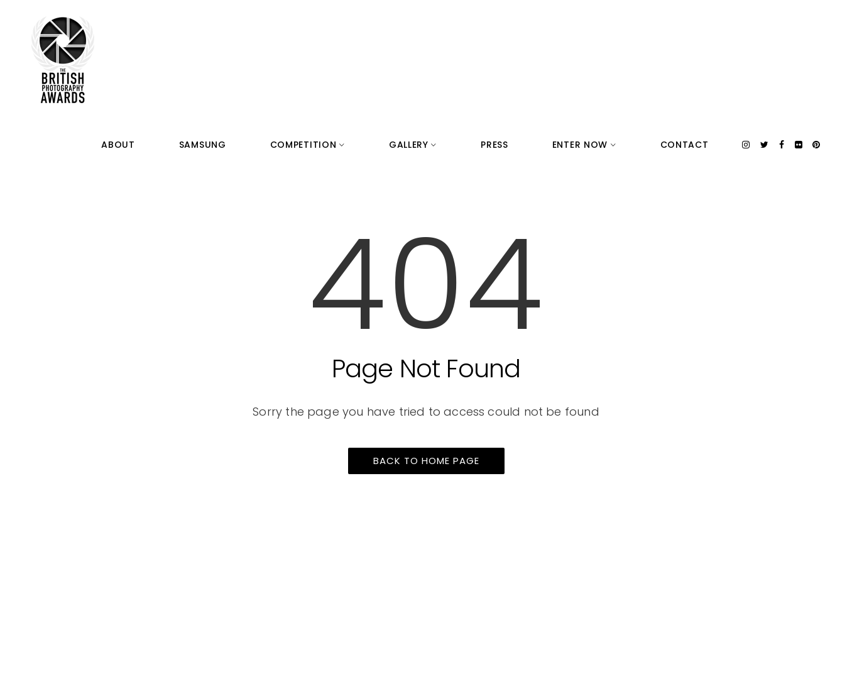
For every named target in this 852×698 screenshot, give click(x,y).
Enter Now (630, 25)
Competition (443, 25)
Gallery (518, 25)
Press (570, 25)
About (315, 25)
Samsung (368, 25)
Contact (699, 25)
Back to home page (426, 460)
